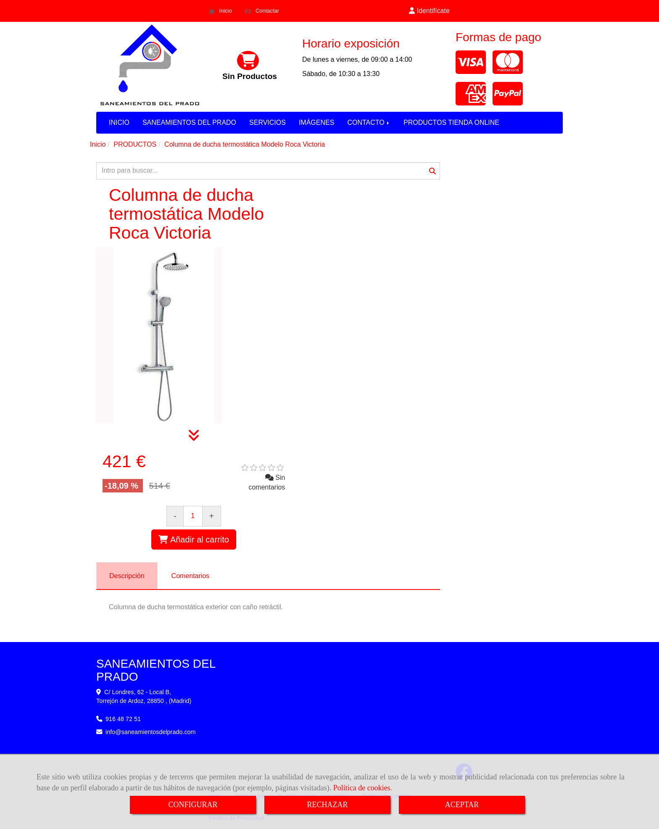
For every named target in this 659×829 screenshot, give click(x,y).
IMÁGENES (316, 122)
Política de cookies (361, 788)
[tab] (127, 576)
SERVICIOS (267, 122)
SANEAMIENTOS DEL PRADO (189, 122)
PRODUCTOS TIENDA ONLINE (451, 122)
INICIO (119, 122)
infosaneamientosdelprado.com (150, 732)
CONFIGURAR (192, 804)
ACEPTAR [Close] (462, 804)
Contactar (262, 11)
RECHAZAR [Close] (327, 804)
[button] (429, 11)
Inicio (220, 11)
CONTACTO (368, 122)
